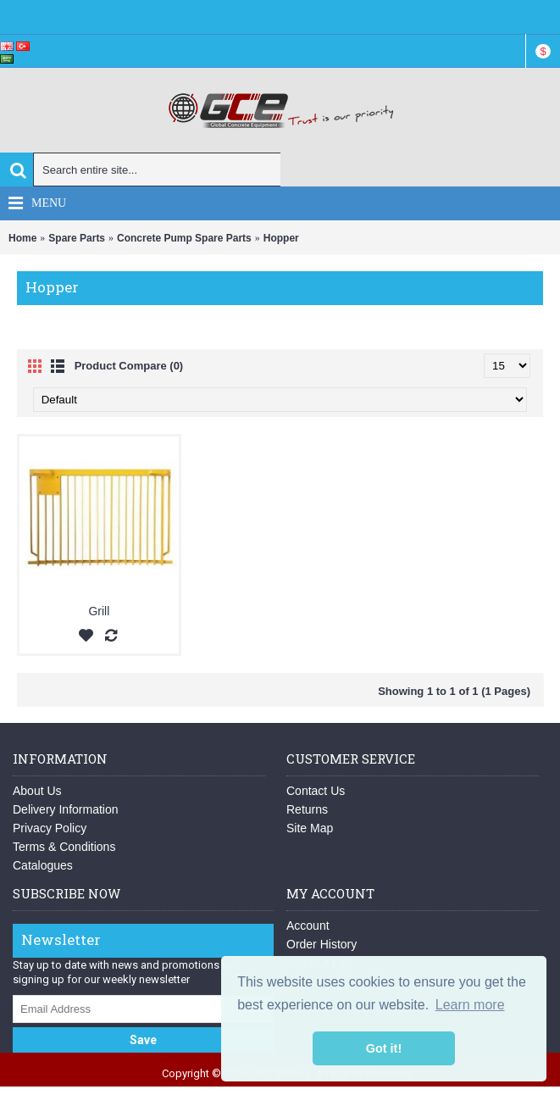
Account (308, 925)
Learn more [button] (470, 1005)
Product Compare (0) (129, 365)
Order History (321, 944)
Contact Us (315, 791)
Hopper (281, 238)
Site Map (309, 828)
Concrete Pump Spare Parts (184, 238)
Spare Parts (76, 238)
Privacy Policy (49, 828)
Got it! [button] (384, 1048)
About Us (37, 791)
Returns (307, 809)
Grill (98, 611)
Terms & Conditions (64, 846)
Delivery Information (66, 809)
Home (22, 238)
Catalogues (43, 865)
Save (143, 1040)
